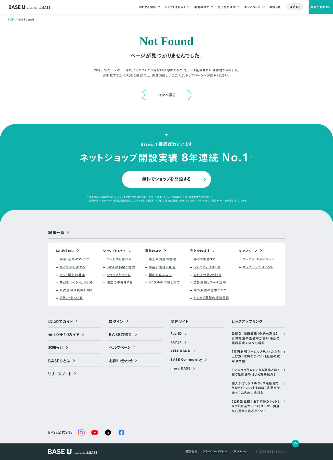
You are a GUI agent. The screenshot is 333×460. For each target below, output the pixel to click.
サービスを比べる (119, 259)
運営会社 (191, 451)
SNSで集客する (204, 259)
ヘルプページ (120, 347)
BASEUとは (59, 361)
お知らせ (275, 7)
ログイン (295, 7)
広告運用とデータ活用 (209, 282)
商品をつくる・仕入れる (76, 282)
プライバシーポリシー (215, 451)
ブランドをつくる (71, 298)
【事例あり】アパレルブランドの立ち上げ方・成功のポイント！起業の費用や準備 (256, 357)
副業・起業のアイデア (75, 259)
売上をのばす (226, 7)
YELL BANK (180, 351)
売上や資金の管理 (162, 259)
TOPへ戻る (166, 95)
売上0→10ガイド (64, 334)
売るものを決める (73, 267)
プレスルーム (240, 451)
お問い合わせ (120, 361)
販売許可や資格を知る (76, 290)
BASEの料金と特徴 (121, 267)
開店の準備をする (120, 282)
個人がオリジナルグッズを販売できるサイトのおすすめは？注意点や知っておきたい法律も (256, 388)
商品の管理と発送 (162, 267)
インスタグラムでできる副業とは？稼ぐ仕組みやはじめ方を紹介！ (255, 372)
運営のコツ (201, 7)
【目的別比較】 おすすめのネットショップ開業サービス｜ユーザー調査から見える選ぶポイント (256, 406)
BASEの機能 (120, 334)
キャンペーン (252, 7)
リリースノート (60, 374)
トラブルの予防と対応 (164, 282)
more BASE (180, 368)
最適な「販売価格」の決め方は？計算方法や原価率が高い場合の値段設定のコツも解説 (256, 338)
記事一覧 (56, 232)
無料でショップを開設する (166, 179)
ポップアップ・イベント (258, 267)
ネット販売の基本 (72, 275)
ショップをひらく (175, 7)
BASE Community (186, 359)
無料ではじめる (321, 7)
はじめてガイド (60, 321)
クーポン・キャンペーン (258, 259)
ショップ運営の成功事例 (211, 298)
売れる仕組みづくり (207, 275)
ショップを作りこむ (206, 267)
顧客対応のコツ (160, 275)
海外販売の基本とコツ (210, 290)
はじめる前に (147, 7)
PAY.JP (176, 342)
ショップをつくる (119, 275)
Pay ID (176, 333)
